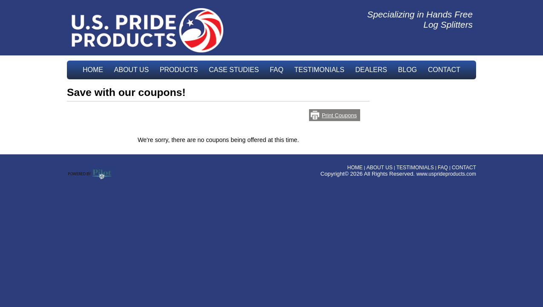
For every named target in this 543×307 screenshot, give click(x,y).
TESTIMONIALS (319, 69)
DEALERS (371, 69)
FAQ (276, 69)
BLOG (407, 69)
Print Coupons (339, 115)
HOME (93, 69)
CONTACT (444, 69)
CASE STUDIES (234, 69)
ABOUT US (131, 69)
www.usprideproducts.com (446, 174)
